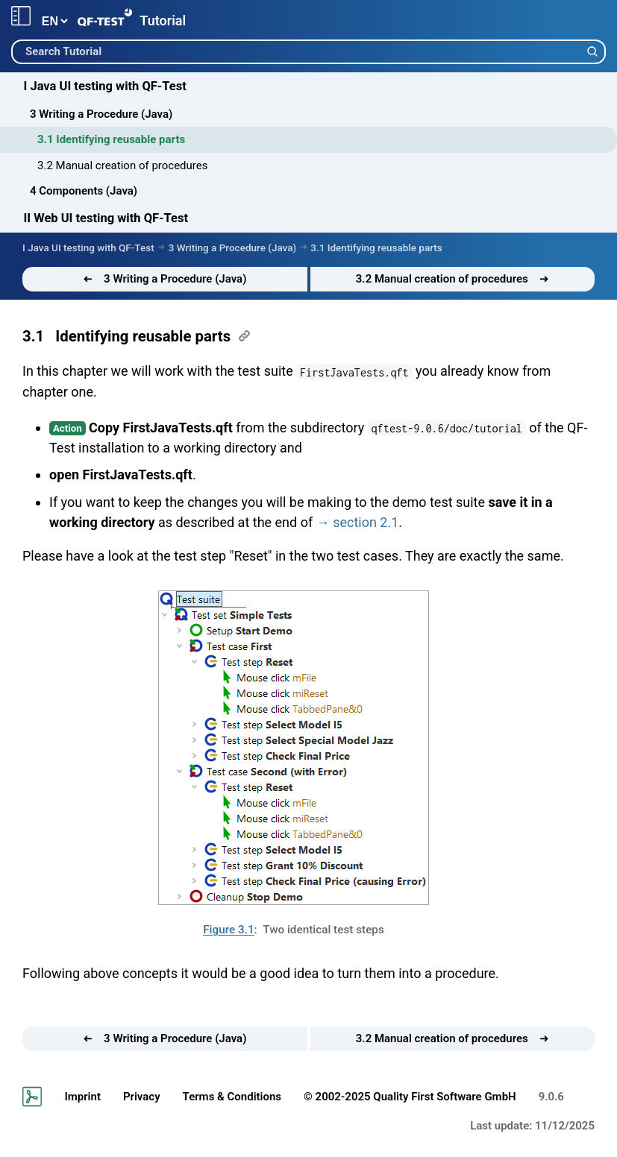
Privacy (141, 1096)
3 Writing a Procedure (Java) (101, 114)
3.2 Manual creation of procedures (122, 165)
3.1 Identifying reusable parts (111, 139)
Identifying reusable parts (143, 336)
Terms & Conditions (232, 1096)
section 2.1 (365, 522)
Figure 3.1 (228, 929)
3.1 (33, 336)
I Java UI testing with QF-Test (105, 86)
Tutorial (163, 20)
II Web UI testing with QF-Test (106, 218)
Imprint (82, 1096)
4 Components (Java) (83, 191)
